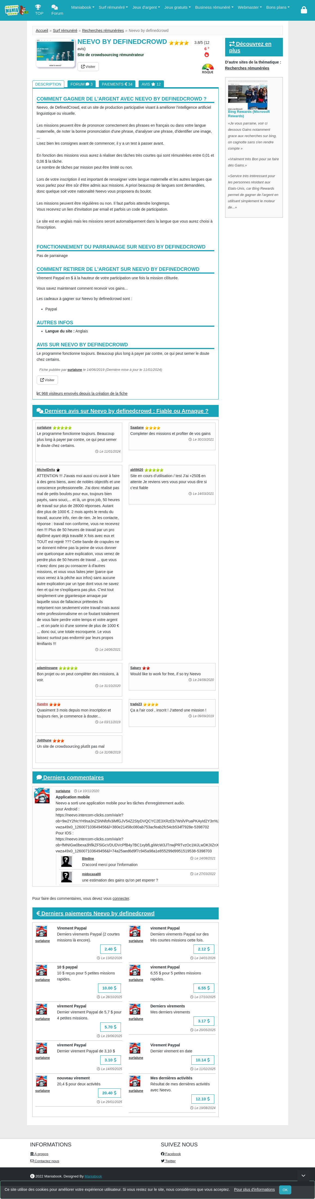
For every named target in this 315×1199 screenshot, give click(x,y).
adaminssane (47, 668)
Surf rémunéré (112, 7)
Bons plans (276, 7)
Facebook (171, 1154)
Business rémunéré (212, 7)
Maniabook (81, 7)
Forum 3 (82, 84)
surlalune (75, 370)
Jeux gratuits (176, 7)
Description (48, 84)
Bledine (88, 859)
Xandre (42, 704)
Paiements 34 (117, 84)
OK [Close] (285, 1190)
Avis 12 (151, 84)
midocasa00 (91, 874)
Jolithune (44, 740)
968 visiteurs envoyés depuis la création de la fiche (82, 393)
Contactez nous (44, 1161)
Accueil (42, 30)
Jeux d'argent (144, 7)
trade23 (136, 704)
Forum (57, 11)
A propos (39, 1154)
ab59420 (136, 470)
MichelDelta (46, 470)
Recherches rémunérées (103, 30)
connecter (120, 898)
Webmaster (248, 7)
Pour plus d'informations (254, 1189)
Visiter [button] (88, 67)
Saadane (137, 427)
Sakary (135, 668)
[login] (304, 10)
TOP (39, 11)
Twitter (168, 1161)
